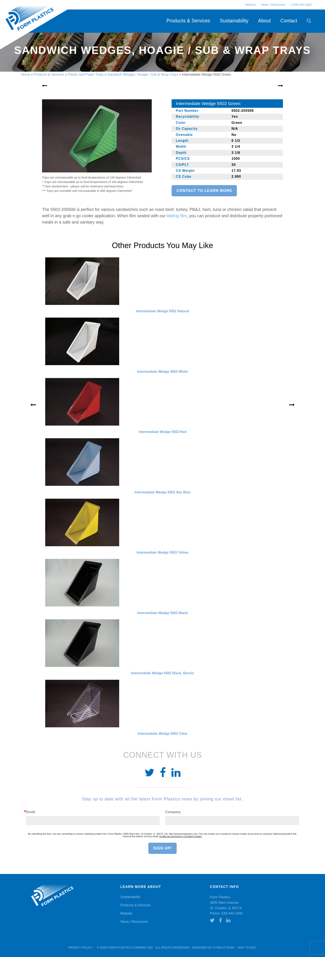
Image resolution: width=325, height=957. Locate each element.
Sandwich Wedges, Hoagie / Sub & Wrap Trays (142, 74)
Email (30, 812)
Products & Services (188, 20)
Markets (250, 4)
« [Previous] (33, 405)
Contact (288, 20)
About (264, 20)
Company (173, 812)
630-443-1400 (232, 913)
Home (25, 74)
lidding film (177, 215)
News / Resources (273, 4)
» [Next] (292, 405)
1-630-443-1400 (301, 4)
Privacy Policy (80, 947)
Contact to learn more (204, 190)
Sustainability (234, 20)
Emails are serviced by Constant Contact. (180, 836)
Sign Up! (162, 848)
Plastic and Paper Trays (86, 74)
